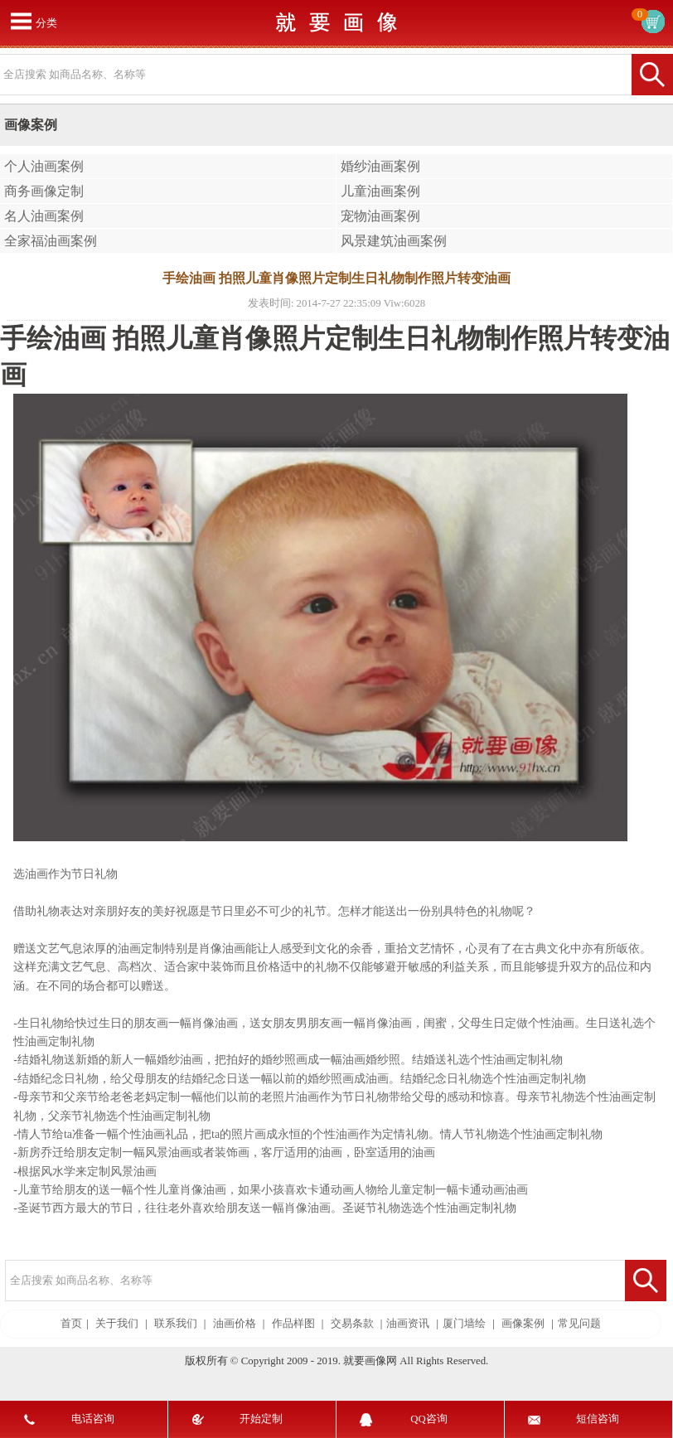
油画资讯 (407, 1323)
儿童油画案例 (380, 191)
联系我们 (175, 1323)
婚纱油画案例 (380, 166)
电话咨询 (92, 1419)
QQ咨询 (428, 1419)
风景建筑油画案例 (394, 241)
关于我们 (116, 1323)
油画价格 (234, 1323)
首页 (71, 1323)
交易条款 (352, 1323)
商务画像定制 (44, 191)
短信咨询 (597, 1419)
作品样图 (293, 1323)
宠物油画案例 (380, 216)
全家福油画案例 (50, 241)
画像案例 (523, 1323)
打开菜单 (20, 20)
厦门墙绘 (464, 1323)
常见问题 (579, 1323)
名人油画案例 (44, 216)
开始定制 (261, 1419)
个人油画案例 (44, 166)
